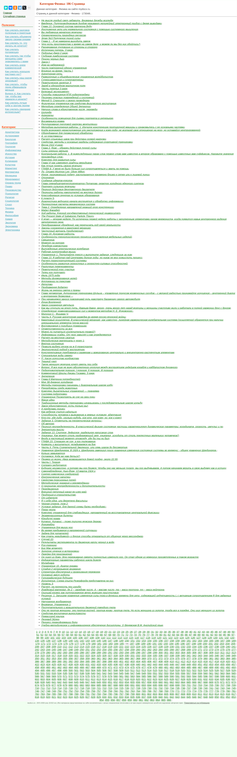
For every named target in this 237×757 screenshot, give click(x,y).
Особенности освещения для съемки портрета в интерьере (77, 118)
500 (71, 670)
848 (205, 697)
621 (144, 679)
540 (93, 673)
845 (189, 697)
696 (160, 685)
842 (172, 697)
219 (110, 646)
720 (93, 688)
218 (104, 646)
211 (65, 646)
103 (64, 637)
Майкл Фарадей (50, 210)
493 (234, 667)
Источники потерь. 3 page (57, 50)
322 (82, 655)
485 (189, 667)
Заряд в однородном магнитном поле (63, 85)
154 (149, 640)
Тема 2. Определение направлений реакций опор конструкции (77, 207)
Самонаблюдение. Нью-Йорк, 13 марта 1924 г (68, 471)
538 (82, 673)
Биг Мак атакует (51, 548)
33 (161, 631)
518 (172, 670)
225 (144, 646)
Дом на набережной (52, 64)
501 (76, 670)
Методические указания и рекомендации (65, 482)
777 (211, 691)
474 (127, 667)
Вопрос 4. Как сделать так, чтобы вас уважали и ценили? (18, 96)
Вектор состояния (52, 343)
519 (177, 670)
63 (88, 634)
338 (172, 655)
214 (82, 646)
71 (122, 634)
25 (127, 631)
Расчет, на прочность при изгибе (61, 586)
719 (87, 688)
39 (186, 631)
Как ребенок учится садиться (59, 411)
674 (37, 685)
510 (127, 670)
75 (139, 634)
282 (59, 652)
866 (169, 700)
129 (210, 637)
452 (205, 664)
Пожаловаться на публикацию (197, 703)
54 (50, 634)
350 (37, 658)
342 (194, 655)
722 (104, 688)
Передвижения (49, 488)
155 (155, 640)
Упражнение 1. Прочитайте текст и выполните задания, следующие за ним (86, 254)
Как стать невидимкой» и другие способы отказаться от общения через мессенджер (92, 536)
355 (65, 658)
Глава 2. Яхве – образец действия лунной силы (68, 147)
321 (76, 655)
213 (76, 646)
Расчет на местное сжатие (57, 337)
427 (65, 664)
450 (194, 664)
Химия (9, 219)
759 (110, 691)
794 (104, 694)
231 (177, 646)
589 (166, 676)
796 (116, 694)
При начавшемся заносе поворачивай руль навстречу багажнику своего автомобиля (90, 299)
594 (194, 676)
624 (160, 679)
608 (71, 679)
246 (59, 649)
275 (222, 649)
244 (48, 649)
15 (84, 631)
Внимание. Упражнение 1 (55, 604)
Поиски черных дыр (52, 58)
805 (166, 694)
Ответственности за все (56, 328)
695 (155, 685)
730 (149, 688)
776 (205, 691)
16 (88, 631)
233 (189, 646)
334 (149, 655)
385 (234, 658)
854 (102, 700)
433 (99, 664)
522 (194, 670)
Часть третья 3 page (54, 88)
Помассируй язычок (52, 616)
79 (156, 634)
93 (216, 634)
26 (131, 631)
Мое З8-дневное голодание (57, 382)
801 (144, 694)
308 (205, 652)
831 (110, 697)
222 (127, 646)
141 (76, 640)
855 (107, 700)
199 (199, 643)
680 (71, 685)
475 (132, 667)
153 (144, 640)
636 (228, 679)
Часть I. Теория (50, 462)
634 (217, 679)
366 (127, 658)
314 (37, 655)
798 (127, 694)
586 (149, 676)
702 (194, 685)
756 (93, 691)
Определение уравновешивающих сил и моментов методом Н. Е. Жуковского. (87, 310)
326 (104, 655)
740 (205, 688)
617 (121, 679)
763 (132, 691)
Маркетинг (11, 168)
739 (200, 688)
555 (177, 673)
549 (144, 673)
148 (116, 640)
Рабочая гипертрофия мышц (58, 251)
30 (148, 631)
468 (93, 667)
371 (155, 658)
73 (131, 634)
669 (211, 682)
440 (138, 664)
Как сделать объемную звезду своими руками (18, 38)
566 (37, 676)
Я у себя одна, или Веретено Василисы (64, 500)
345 (211, 655)
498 (59, 670)
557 (189, 673)
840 (160, 697)
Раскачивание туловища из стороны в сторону (69, 47)
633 (211, 679)
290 (104, 652)
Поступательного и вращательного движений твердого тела (78, 607)
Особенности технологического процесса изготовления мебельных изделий (86, 236)
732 (160, 688)
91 (207, 634)
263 (155, 649)
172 (49, 643)
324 (93, 655)
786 (59, 694)
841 (166, 697)
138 (59, 640)
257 (121, 649)
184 (116, 643)
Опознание (47, 177)
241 (234, 646)
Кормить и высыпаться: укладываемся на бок (68, 444)
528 (228, 670)
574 (82, 676)
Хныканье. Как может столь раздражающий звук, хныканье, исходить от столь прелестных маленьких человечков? (110, 435)
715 (65, 688)
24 (122, 631)
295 (132, 652)
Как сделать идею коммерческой (15, 66)
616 (116, 679)
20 (105, 631)
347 (222, 655)
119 (154, 637)
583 (132, 676)
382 (217, 658)
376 (183, 658)
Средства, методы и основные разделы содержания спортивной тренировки (86, 141)
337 (166, 655)
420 (228, 661)
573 (76, 676)
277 (234, 649)
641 (54, 682)
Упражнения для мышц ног (57, 527)
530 (37, 673)
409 (166, 661)
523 (200, 670)
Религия (9, 197)
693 (144, 685)
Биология (10, 139)
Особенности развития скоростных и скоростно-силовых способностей (84, 263)
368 (138, 658)
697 (166, 685)
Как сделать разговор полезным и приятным (18, 31)
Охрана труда (13, 182)
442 (149, 664)
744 (228, 688)
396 (93, 661)
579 (110, 676)
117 (142, 637)
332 (138, 655)
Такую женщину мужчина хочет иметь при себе (69, 364)
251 (87, 649)
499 (65, 670)
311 (222, 652)
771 (177, 691)
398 (104, 661)
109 (97, 637)
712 (48, 688)
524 (205, 670)
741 (211, 688)
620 (138, 679)
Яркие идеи (47, 399)
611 (87, 679)
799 (132, 694)
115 (131, 637)
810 (194, 694)
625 (166, 679)
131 (221, 637)
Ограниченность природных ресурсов (63, 35)
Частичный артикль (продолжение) (62, 230)
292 (116, 652)
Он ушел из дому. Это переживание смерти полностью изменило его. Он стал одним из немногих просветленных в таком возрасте (119, 557)
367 (132, 658)
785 (54, 694)
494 (37, 670)
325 (99, 655)
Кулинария (11, 161)
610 (82, 679)
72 (126, 634)
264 (160, 649)
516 (160, 670)
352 (48, 658)
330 (127, 655)
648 (93, 682)
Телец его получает (53, 272)
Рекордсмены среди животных (59, 388)
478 (149, 667)
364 (116, 658)
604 (48, 679)
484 (183, 667)
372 (160, 658)
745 (234, 688)
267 (177, 649)
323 (87, 655)
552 (160, 673)
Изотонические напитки (55, 477)
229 (166, 646)
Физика (9, 211)
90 (203, 634)
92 (211, 634)
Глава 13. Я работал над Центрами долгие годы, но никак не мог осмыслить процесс (91, 257)
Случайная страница (14, 16)
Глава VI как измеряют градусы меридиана (66, 162)
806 (172, 694)
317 (54, 655)
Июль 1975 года (50, 275)
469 (99, 667)
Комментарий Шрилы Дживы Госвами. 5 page (67, 373)
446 (172, 664)
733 (166, 688)
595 (200, 676)
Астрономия (12, 135)
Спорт (8, 204)
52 (41, 634)
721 (99, 688)
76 (143, 634)
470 (104, 667)
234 (194, 646)
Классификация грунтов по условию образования (70, 195)
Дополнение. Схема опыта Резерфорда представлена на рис (77, 580)
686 (104, 685)
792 (93, 694)
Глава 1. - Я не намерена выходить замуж (65, 41)
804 (160, 694)
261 (144, 649)
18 (97, 631)
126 (193, 637)
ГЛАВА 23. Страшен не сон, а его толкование (68, 441)
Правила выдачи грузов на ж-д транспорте (66, 346)
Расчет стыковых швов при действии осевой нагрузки (73, 139)
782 (37, 694)
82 (169, 634)
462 (59, 667)
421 (234, 661)
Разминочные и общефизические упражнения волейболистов (77, 76)
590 (172, 676)
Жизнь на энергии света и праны (60, 290)
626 (172, 679)
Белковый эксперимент (55, 91)
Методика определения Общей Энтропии (66, 106)
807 (177, 694)
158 (172, 640)
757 (99, 691)
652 (116, 682)
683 (87, 685)
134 (37, 640)
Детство (46, 284)
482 (172, 667)
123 (176, 637)
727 (132, 688)
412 (183, 661)
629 (189, 679)
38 (182, 631)
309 (211, 652)
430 (82, 664)
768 (160, 691)
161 (189, 640)
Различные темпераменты (57, 266)
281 (54, 652)
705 (211, 685)
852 (228, 697)
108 (92, 637)
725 (121, 688)
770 (172, 691)
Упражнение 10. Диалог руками (59, 565)
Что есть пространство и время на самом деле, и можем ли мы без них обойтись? (90, 44)
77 (148, 634)
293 (121, 652)
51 (37, 634)
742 (217, 688)
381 (211, 658)
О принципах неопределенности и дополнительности (73, 485)
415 (200, 661)
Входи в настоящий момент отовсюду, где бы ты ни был (75, 438)
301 (166, 652)
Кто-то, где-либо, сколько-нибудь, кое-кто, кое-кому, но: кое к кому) (81, 417)
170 (37, 643)
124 (182, 637)
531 (42, 673)
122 (170, 637)
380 (205, 658)
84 (177, 634)
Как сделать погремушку (12, 51)
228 (160, 646)
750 (59, 691)
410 (172, 661)
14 (80, 631)
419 (222, 661)
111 (109, 637)
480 (160, 667)
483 (177, 667)
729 (144, 688)
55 (54, 634)
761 (121, 691)
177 (77, 643)
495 (42, 670)
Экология (10, 222)
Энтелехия (47, 376)
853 (234, 697)
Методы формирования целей (59, 278)
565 (234, 673)
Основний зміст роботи (55, 574)
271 (200, 649)
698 (172, 685)
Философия (12, 215)
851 (222, 697)
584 (138, 676)
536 (71, 673)
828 (93, 697)
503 (87, 670)
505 (99, 670)
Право (8, 186)
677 (54, 685)
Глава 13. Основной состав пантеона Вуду (66, 26)
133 (232, 637)
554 (172, 673)
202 (216, 643)
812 (205, 694)
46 (216, 631)
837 (144, 697)
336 (160, 655)
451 (200, 664)
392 (71, 661)
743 (222, 688)
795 (110, 694)
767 (155, 691)
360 (93, 658)
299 (155, 652)
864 (158, 700)
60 (76, 634)
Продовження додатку (54, 287)
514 (149, 670)
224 (138, 646)
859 (130, 700)
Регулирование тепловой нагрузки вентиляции (69, 124)
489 (211, 667)
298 (149, 652)
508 (116, 670)
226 (149, 646)
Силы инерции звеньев (54, 150)
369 (144, 658)
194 (171, 643)
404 (138, 661)
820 (48, 697)
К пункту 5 (47, 198)
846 (194, 697)
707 (222, 685)
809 (189, 694)
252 (93, 649)
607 (65, 679)
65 (97, 634)
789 (76, 694)
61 (80, 634)
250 (82, 649)
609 (76, 679)
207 (42, 646)
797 (121, 694)
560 (205, 673)
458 (37, 667)
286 (82, 652)
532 (48, 673)
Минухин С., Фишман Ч (54, 313)
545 (121, 673)
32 (156, 631)
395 (87, 661)
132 (227, 637)
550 (149, 673)
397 (99, 661)
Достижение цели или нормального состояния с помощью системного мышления (89, 29)
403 (132, 661)
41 (195, 631)
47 (220, 631)
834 (127, 697)
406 (149, 661)
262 (149, 649)
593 (189, 676)
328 (116, 655)
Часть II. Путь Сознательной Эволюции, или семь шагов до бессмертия (84, 447)
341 (189, 655)
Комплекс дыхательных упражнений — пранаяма (70, 391)
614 (104, 679)
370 (149, 658)
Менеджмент (12, 179)
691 (132, 685)
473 (121, 667)
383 (222, 658)
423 (42, 664)
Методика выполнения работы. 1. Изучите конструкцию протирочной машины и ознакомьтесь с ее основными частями (112, 127)
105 (75, 637)
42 (199, 631)
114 (125, 637)
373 (166, 658)
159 (177, 640)
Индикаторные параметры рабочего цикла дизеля (71, 560)
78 (152, 634)
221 (121, 646)
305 (189, 652)
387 (42, 661)
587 (155, 676)
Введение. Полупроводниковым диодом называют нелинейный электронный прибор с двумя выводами (101, 23)
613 (99, 679)
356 (71, 658)
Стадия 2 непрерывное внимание (61, 568)
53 (46, 634)
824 (71, 697)
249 (76, 649)
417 (211, 661)
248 (71, 649)
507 (110, 670)
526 (217, 670)
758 (104, 691)
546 (127, 673)
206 (37, 646)
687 (110, 685)
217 (99, 646)
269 (189, 649)
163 (200, 640)
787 (65, 694)
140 (71, 640)
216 (93, 646)
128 (204, 637)
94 (220, 634)
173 (54, 643)
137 (54, 640)
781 (234, 691)
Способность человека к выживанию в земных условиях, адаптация (81, 414)
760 (116, 691)
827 (87, 697)
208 (48, 646)
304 (183, 652)
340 (183, 655)
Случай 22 (47, 539)
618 (127, 679)
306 (194, 652)
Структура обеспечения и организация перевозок (70, 571)
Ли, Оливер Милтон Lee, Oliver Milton (63, 171)
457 (234, 664)
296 (138, 652)
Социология (12, 200)
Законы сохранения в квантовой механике (66, 227)
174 (60, 643)
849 (211, 697)
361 (99, 658)
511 (132, 670)
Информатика (13, 150)
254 (104, 649)
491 (222, 667)
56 (58, 634)
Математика (12, 171)
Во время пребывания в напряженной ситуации (69, 530)
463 (65, 667)
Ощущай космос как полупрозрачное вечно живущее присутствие (80, 592)
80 (160, 634)
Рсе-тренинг (48, 545)
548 (138, 673)
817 (234, 694)
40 (190, 631)
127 (199, 637)
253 (99, 649)
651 (110, 682)
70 (118, 634)
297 (144, 652)
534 (59, 673)
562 (217, 673)
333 (144, 655)
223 (132, 646)
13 (76, 631)
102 (58, 637)
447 (177, 664)
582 (127, 676)
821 (54, 697)
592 (183, 676)
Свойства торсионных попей (58, 479)
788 (71, 694)
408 (160, 661)
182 (105, 643)
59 (71, 634)
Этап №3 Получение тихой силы (60, 38)
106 (81, 637)
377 (189, 658)
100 (47, 637)
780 (228, 691)
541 (99, 673)
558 (194, 673)
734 (172, 688)
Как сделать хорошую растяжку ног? (17, 73)
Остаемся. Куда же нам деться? (60, 456)
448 (183, 664)
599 (222, 676)
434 (104, 664)
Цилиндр (46, 112)
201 (211, 643)
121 (165, 637)
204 (227, 643)
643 (65, 682)
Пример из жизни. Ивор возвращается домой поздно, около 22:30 (79, 459)
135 (42, 640)
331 (132, 655)
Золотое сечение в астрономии (60, 551)
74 (135, 634)
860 (135, 700)
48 (224, 631)
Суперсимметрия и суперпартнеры (62, 79)
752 (71, 691)
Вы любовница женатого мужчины (61, 32)
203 (222, 643)
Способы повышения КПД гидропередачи (65, 94)
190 (149, 643)
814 (217, 694)
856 (113, 700)
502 (82, 670)
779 (222, 691)
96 (228, 634)
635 (222, 679)
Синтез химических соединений (60, 474)
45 (212, 631)
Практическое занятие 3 (56, 82)
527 (222, 670)
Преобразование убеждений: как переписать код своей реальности (80, 225)
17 (93, 631)
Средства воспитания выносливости (63, 613)
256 (116, 649)
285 (76, 652)
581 (121, 676)
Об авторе (47, 423)
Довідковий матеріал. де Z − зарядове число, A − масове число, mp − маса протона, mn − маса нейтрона (102, 589)
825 (76, 697)
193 (166, 643)
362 (104, 658)
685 (99, 685)
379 (200, 658)
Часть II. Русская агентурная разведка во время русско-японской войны (83, 316)
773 (189, 691)
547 (132, 673)
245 (54, 649)
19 (101, 631)
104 (69, 637)
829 (99, 697)
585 (144, 676)
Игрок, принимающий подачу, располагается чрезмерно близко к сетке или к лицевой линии (95, 174)
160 (183, 640)
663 (177, 682)
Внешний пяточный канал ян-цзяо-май (63, 491)
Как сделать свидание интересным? (17, 110)
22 (114, 631)
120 (159, 637)
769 (166, 691)
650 (104, 682)
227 (155, 646)
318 (59, 655)
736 (183, 688)
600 (228, 676)
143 (87, 640)
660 (160, 682)
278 (37, 652)
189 (143, 643)
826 (82, 697)
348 (228, 655)
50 (233, 631)
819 (42, 697)
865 (163, 700)
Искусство (11, 153)
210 (59, 646)
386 (37, 661)
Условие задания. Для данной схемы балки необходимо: (73, 506)
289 (99, 652)
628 (183, 679)
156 (160, 640)
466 (82, 667)
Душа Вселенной (51, 302)
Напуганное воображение (56, 601)
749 (54, 691)
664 (183, 682)
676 (48, 685)
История (10, 157)
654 (127, 682)
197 (188, 643)
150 (127, 640)
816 (228, 694)
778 (217, 691)
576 (93, 676)
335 (155, 655)
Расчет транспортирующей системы (63, 260)
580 (116, 676)
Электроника (12, 229)
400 (116, 661)
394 (82, 661)
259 (132, 649)
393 (76, 661)
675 (42, 685)
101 (52, 637)
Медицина (11, 175)
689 (121, 685)
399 (110, 661)
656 (138, 682)
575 (87, 676)
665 (189, 682)
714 (59, 688)
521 (189, 670)
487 (200, 667)
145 (99, 640)
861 (141, 700)
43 (203, 631)
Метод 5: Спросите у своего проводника (65, 100)
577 (99, 676)
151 (132, 640)
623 (155, 679)
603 (42, 679)
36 (173, 631)
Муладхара (47, 562)
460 (48, 667)
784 (48, 694)
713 (54, 688)
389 (54, 661)
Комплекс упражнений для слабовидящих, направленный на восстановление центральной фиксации (100, 512)
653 (121, 682)
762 (127, 691)
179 (88, 643)
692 (138, 685)
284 (71, 652)
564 (228, 673)
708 (228, 685)
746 (37, 691)
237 (211, 646)
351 (42, 658)
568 (48, 676)
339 (177, 655)
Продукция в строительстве (58, 494)
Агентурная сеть (51, 73)
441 (144, 664)
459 (42, 667)
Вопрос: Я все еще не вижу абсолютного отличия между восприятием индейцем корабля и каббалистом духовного (109, 367)
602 (37, 679)
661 (166, 682)
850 (217, 697)
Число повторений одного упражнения (64, 67)
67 (105, 634)
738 (194, 688)
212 (71, 646)
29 (144, 631)
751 (65, 691)
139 (65, 640)
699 (177, 685)
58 (67, 634)
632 (205, 679)
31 (152, 631)
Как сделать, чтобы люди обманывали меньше (16, 87)
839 (155, 697)
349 (234, 655)
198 (194, 643)
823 (65, 697)
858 (124, 700)
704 (205, 685)
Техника (9, 208)
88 (194, 634)
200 (205, 643)
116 (137, 637)
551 (155, 673)
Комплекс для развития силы (58, 159)
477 (144, 667)
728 (138, 688)
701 (189, 685)
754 (82, 691)
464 (71, 667)
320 (71, 655)
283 (65, 652)
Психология (11, 193)
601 (234, 676)
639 (42, 682)
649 (99, 682)
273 (211, 649)
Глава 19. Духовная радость (57, 233)
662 (172, 682)
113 (120, 637)
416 (205, 661)
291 (110, 652)
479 (155, 667)
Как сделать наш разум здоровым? (18, 79)
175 (66, 643)
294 (127, 652)
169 (234, 640)
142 (82, 640)
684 (93, 685)
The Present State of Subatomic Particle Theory (67, 216)
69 (114, 634)
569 (54, 676)
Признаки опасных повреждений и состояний (67, 97)
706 (217, 685)
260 (138, 649)
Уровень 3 (47, 583)
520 (183, 670)
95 (224, 634)
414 (194, 661)
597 (211, 676)
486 (194, 667)
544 (116, 673)
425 (54, 664)
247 (65, 649)
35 (169, 631)
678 (59, 685)
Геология (10, 146)
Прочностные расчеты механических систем (68, 204)
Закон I (45, 61)
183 (110, 643)
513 (144, 670)
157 (166, 640)
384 (228, 658)
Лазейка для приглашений (56, 554)
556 (183, 673)
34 (165, 631)
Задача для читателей (54, 533)
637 (234, 679)
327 (110, 655)
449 (189, 664)
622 (149, 679)
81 (165, 634)
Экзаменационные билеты (57, 515)
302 (172, 652)
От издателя (49, 497)
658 (149, 682)
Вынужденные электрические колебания (65, 248)
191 (154, 643)
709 (234, 685)
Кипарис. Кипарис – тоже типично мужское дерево (71, 521)
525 (211, 670)
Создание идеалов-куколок (56, 180)
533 (54, 673)
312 (228, 652)
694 (149, 685)
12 (71, 631)
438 (127, 664)
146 (104, 640)
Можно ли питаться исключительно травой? (68, 331)
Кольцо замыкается (53, 453)
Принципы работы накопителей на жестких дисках (71, 192)
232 (183, 646)
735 (177, 688)
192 (160, 643)
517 (166, 670)
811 (200, 694)
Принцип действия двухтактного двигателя (67, 189)
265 (166, 649)
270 (194, 649)
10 (63, 631)
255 (110, 649)
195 (177, 643)
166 (217, 640)
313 (234, 652)
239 (222, 646)
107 (86, 637)
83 (173, 634)
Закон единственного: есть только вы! (64, 405)
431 (87, 664)
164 (205, 640)
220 (116, 646)
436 (116, 664)
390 (59, 661)
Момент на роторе (52, 242)
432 (93, 664)
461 (54, 667)
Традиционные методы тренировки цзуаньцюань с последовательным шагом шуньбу (91, 402)
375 (177, 658)
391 (65, 661)
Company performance (53, 465)
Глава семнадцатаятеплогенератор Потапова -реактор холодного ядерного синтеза (92, 183)
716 (71, 688)
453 (211, 664)
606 (59, 679)
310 (217, 652)
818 (37, 697)
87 (190, 634)
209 (54, 646)
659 (155, 682)
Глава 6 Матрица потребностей (60, 379)
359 (87, 658)
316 (48, 655)
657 (144, 682)
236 (205, 646)
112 (114, 637)
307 (200, 652)
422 (37, 664)
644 (71, 682)
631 (200, 679)
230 (172, 646)
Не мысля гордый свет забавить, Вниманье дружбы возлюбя (77, 20)
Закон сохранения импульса (57, 305)
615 (110, 679)
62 (84, 634)
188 (138, 643)
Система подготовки (54, 394)
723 (110, 688)
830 (104, 697)
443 (155, 664)
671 (222, 682)
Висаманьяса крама (52, 121)
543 (110, 673)
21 (110, 631)
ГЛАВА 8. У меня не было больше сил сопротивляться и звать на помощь (85, 168)
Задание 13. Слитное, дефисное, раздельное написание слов (77, 432)
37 (178, 631)
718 (82, 688)
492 (228, 667)
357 (76, 658)
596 (205, 676)
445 (166, 664)
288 (93, 652)
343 (200, 655)
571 (65, 676)
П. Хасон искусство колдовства (60, 358)
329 (121, 655)
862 (147, 700)
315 (42, 655)
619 (132, 679)
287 (87, 652)
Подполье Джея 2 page (54, 53)
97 (233, 634)
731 (155, 688)
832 (116, 697)
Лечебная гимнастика (54, 245)
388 (48, 661)
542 (104, 673)
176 (71, 643)
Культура (10, 164)
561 (211, 673)
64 (93, 634)
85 (182, 634)
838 (149, 697)
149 (121, 640)
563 (222, 673)
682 (82, 685)
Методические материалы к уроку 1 (62, 340)
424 (48, 664)
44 (207, 631)
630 (194, 679)
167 (222, 640)
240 (228, 646)
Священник (47, 239)
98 (37, 637)
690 (127, 685)
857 (118, 700)
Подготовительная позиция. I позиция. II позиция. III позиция (77, 370)
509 (121, 670)
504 (93, 670)
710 (37, 688)
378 (194, 658)
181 (99, 643)
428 (71, 664)
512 (138, 670)
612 (93, 679)
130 (215, 637)
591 (177, 676)
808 (183, 694)
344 (205, 655)
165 (211, 640)
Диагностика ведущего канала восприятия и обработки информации (82, 201)
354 (59, 658)
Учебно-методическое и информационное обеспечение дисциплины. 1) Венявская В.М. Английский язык (102, 625)
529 (234, 670)
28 (139, 631)
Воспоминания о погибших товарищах (63, 325)
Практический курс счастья (57, 269)
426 (59, 664)
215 (87, 646)
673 (234, 682)
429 (76, 664)
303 (177, 652)
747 (42, 691)
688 (116, 685)
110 (103, 637)
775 (200, 691)
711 (42, 688)
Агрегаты (47, 115)
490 (217, 667)
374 (172, 658)
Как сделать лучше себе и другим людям (17, 104)
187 (132, 643)
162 (194, 640)
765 (144, 691)
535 (65, 673)
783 (42, 694)
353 (54, 658)
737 (189, 688)
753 (76, 691)
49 (228, 631)
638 (37, 682)
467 (87, 667)
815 (222, 694)
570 (59, 676)
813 (211, 694)
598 (217, 676)
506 (104, 670)
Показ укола (48, 509)
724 (116, 688)
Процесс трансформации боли (59, 622)
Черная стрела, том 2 (54, 503)
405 (144, 661)
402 (127, 661)
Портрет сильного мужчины (58, 186)
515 (155, 670)
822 (59, 697)
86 (186, 634)
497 (54, 670)
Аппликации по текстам (55, 281)
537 (76, 673)
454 (217, 664)
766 (149, 691)
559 (200, 673)
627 (177, 679)
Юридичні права (50, 518)
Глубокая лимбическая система (60, 56)
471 (110, 667)
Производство (13, 190)
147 (110, 640)
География (11, 142)
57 (63, 634)
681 (76, 685)
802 (149, 694)
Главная (7, 13)
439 (132, 664)
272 (205, 649)
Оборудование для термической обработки (66, 133)
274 (217, 649)
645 (76, 682)
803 (155, 694)
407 (155, 661)
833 (121, 697)
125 (187, 637)
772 (183, 691)
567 (42, 676)
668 (205, 682)
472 (116, 667)
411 (177, 661)
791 (87, 694)
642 (59, 682)
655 (132, 682)
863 (152, 700)
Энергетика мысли (52, 429)
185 (122, 643)
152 (138, 640)
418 (217, 661)
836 (138, 697)
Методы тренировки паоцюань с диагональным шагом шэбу (77, 385)
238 (217, 646)
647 (87, 682)
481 (166, 667)
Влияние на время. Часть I (57, 70)
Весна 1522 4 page (52, 144)
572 (71, 676)
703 (200, 685)
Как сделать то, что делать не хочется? (16, 44)
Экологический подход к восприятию (62, 349)
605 (54, 679)
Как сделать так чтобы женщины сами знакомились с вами (18, 58)
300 (160, 652)
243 (42, 649)
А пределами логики (53, 408)
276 (228, 649)
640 (48, 682)
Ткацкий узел (48, 361)
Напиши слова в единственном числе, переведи (69, 109)
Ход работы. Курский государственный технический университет (80, 213)
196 (183, 643)
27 (135, 631)
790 (82, 694)
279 (42, 652)
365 (121, 658)
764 (138, 691)
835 (132, 697)
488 (205, 667)
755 (87, 691)
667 (200, 682)
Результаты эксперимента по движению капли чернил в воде (77, 542)
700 (183, 685)
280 (48, 652)
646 (82, 682)
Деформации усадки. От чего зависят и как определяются (76, 334)
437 (121, 664)
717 (76, 688)
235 (200, 646)
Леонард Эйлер (50, 619)
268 (183, 649)
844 (183, 697)
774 (194, 691)
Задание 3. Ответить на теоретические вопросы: (71, 420)
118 (148, 637)
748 (48, 691)
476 (138, 667)
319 (65, 655)
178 (82, 643)
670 (217, 682)
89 (199, 634)
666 (194, 682)
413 (189, 661)
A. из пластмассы (51, 136)
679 (65, 685)
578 (104, 676)
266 (172, 649)
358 (82, 658)
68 (109, 634)
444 (160, 664)
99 (41, 637)
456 (228, 664)
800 (138, 694)
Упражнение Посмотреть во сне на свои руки (68, 396)
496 (48, 670)
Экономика (11, 226)
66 (101, 634)
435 (110, 664)
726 (127, 688)
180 (94, 643)
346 (217, 655)
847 (200, 697)
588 (160, 676)
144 (93, 640)
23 (118, 631)
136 (48, 640)
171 (43, 643)
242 (37, 649)
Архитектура (12, 132)
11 (67, 631)
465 (76, 667)
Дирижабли (47, 524)
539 (87, 673)
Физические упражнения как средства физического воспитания (78, 103)
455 (222, 664)
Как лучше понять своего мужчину (61, 165)
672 (228, 682)
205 (233, 643)
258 (127, 649)
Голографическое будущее (56, 577)
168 (228, 640)
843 (177, 697)
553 (166, 673)
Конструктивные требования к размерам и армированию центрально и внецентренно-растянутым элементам (107, 352)
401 (121, 661)
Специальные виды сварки (56, 355)
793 (99, 694)
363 (110, 658)
